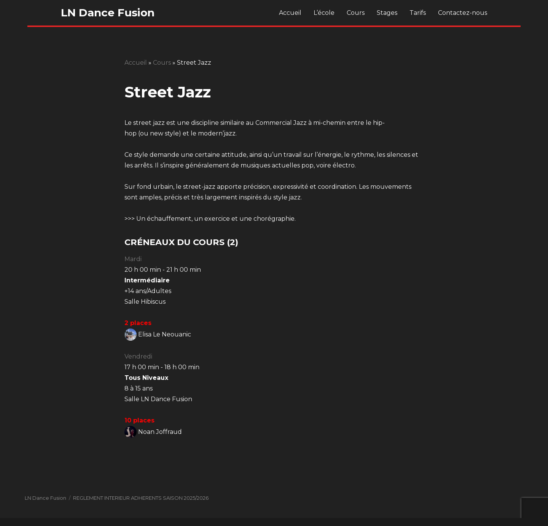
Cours (356, 12)
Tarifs (417, 12)
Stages (387, 12)
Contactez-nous (462, 12)
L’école (324, 12)
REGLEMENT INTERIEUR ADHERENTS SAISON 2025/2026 (141, 498)
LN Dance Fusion (108, 12)
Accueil (290, 12)
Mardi (133, 259)
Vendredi (138, 356)
